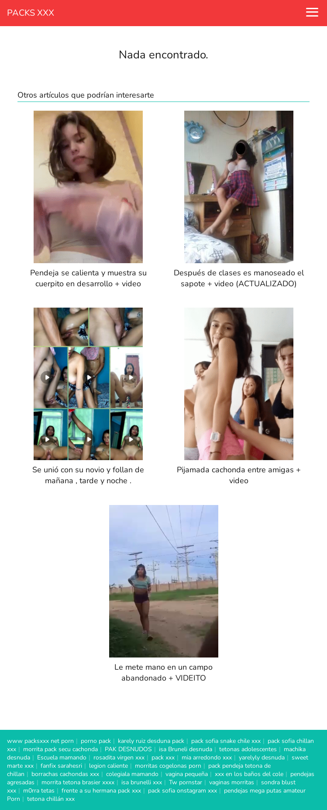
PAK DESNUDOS (128, 749)
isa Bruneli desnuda (185, 749)
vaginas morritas (231, 782)
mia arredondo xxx (207, 757)
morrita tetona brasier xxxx (77, 782)
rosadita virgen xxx (119, 757)
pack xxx (163, 757)
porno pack (96, 741)
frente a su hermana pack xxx (101, 790)
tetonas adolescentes (248, 749)
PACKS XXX (30, 13)
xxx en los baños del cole (249, 774)
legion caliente (108, 766)
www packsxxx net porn (40, 741)
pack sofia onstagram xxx (182, 790)
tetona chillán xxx (51, 799)
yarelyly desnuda (262, 757)
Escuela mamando (61, 757)
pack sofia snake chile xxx (226, 741)
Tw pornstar (185, 782)
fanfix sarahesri (61, 766)
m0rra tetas (39, 790)
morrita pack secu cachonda (60, 749)
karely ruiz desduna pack (151, 741)
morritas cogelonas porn (168, 766)
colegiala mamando (132, 774)
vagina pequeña (186, 774)
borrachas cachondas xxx (65, 774)
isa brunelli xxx (141, 782)
